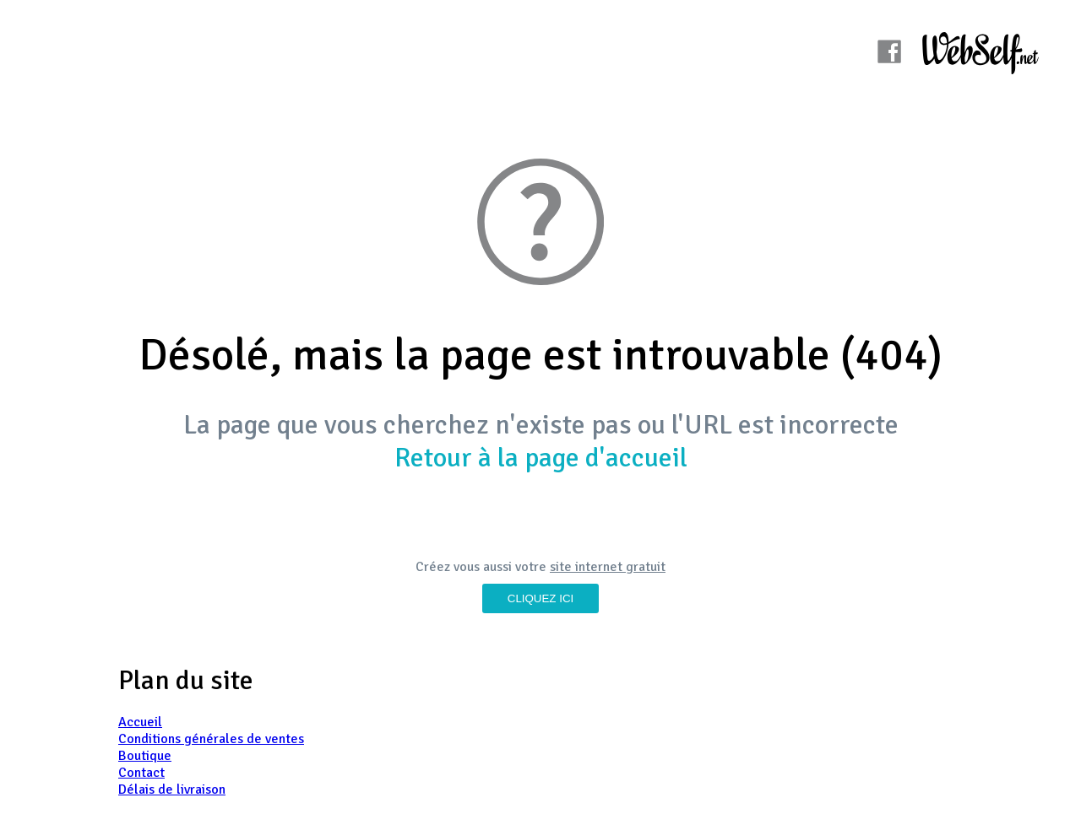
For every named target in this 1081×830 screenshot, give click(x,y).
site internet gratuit (607, 566)
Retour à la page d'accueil (540, 457)
